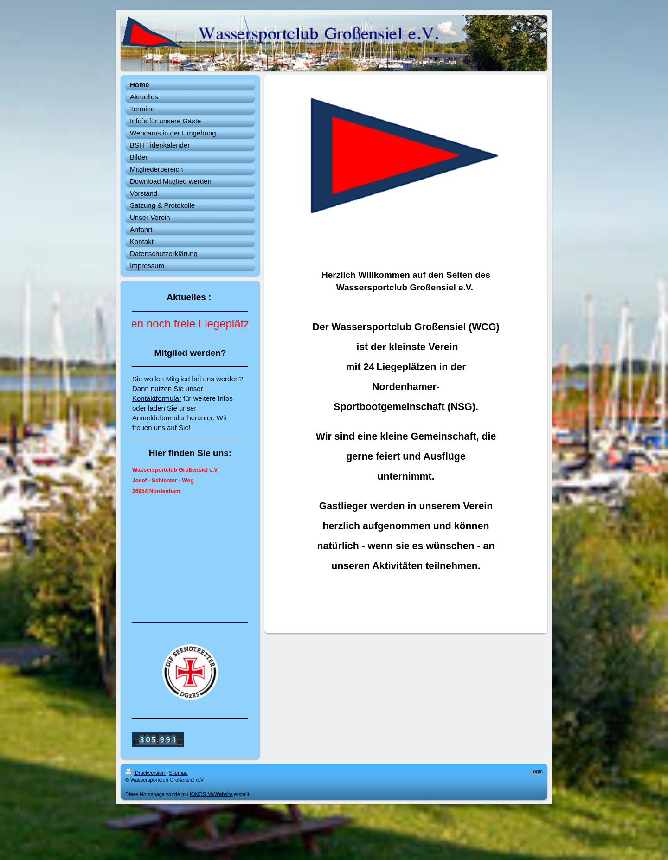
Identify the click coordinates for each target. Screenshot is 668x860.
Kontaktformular (156, 398)
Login (536, 771)
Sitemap (178, 773)
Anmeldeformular (158, 418)
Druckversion (145, 773)
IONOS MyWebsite (211, 794)
